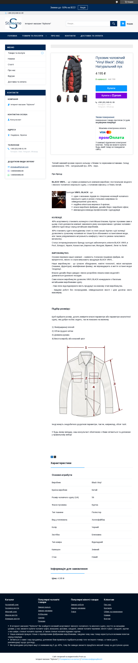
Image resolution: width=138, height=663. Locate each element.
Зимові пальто (44, 607)
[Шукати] (113, 23)
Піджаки (41, 621)
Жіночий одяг (11, 612)
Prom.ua (82, 657)
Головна (12, 36)
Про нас (55, 36)
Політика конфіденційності (91, 659)
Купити (111, 88)
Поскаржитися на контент (69, 659)
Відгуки (11, 76)
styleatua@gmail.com (19, 167)
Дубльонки (42, 614)
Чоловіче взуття (12, 608)
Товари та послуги (32, 36)
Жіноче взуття (11, 615)
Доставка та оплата (92, 36)
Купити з (111, 95)
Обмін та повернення (113, 612)
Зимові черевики (45, 611)
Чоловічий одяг (12, 605)
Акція (82, 7)
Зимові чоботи (77, 605)
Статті (11, 64)
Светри (41, 618)
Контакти (70, 36)
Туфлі (73, 612)
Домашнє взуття (12, 619)
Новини (11, 59)
